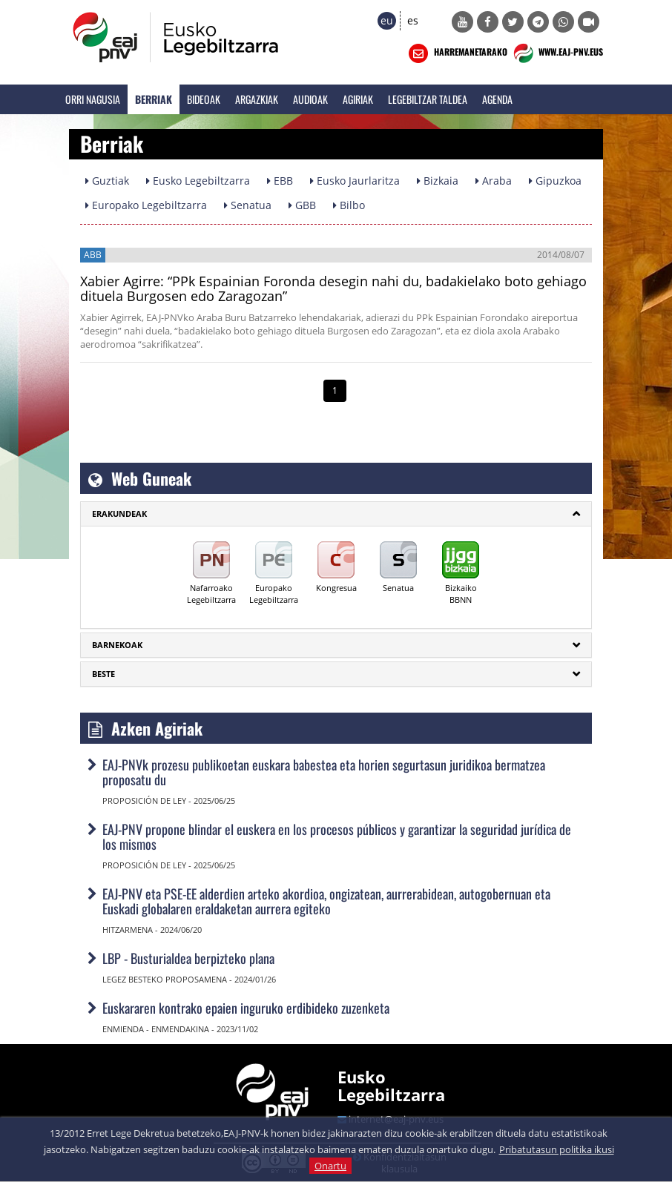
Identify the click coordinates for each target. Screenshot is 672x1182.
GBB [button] (302, 205)
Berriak (153, 99)
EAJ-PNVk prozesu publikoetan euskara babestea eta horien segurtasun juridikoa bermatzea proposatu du (323, 772)
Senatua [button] (247, 205)
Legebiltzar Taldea (427, 99)
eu (387, 20)
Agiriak (358, 99)
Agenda (497, 99)
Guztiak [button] (107, 181)
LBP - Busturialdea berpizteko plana (188, 958)
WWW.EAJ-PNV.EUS (556, 53)
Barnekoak (117, 644)
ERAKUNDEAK (119, 513)
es (412, 20)
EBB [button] (280, 181)
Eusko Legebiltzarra (391, 1086)
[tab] (336, 514)
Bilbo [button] (349, 205)
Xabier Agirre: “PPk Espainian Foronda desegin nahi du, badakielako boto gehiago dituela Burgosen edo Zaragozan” (333, 288)
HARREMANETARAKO (456, 53)
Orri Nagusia (92, 99)
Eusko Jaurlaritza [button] (355, 181)
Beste (103, 673)
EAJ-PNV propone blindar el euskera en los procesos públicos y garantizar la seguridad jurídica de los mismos (336, 836)
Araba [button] (493, 181)
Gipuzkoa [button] (555, 181)
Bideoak (203, 99)
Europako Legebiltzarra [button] (146, 205)
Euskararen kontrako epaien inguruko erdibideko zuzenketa (245, 1007)
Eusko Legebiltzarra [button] (198, 181)
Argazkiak (256, 99)
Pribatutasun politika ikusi (556, 1149)
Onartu (330, 1165)
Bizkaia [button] (437, 181)
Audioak (310, 99)
